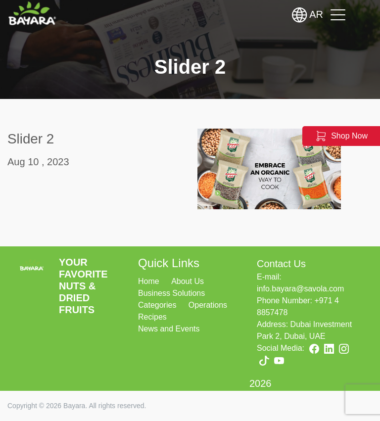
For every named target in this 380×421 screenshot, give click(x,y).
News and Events (169, 329)
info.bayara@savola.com (300, 288)
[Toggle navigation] (338, 15)
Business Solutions (171, 293)
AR (307, 14)
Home (148, 281)
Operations (208, 305)
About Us (187, 281)
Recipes (152, 317)
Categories (157, 305)
